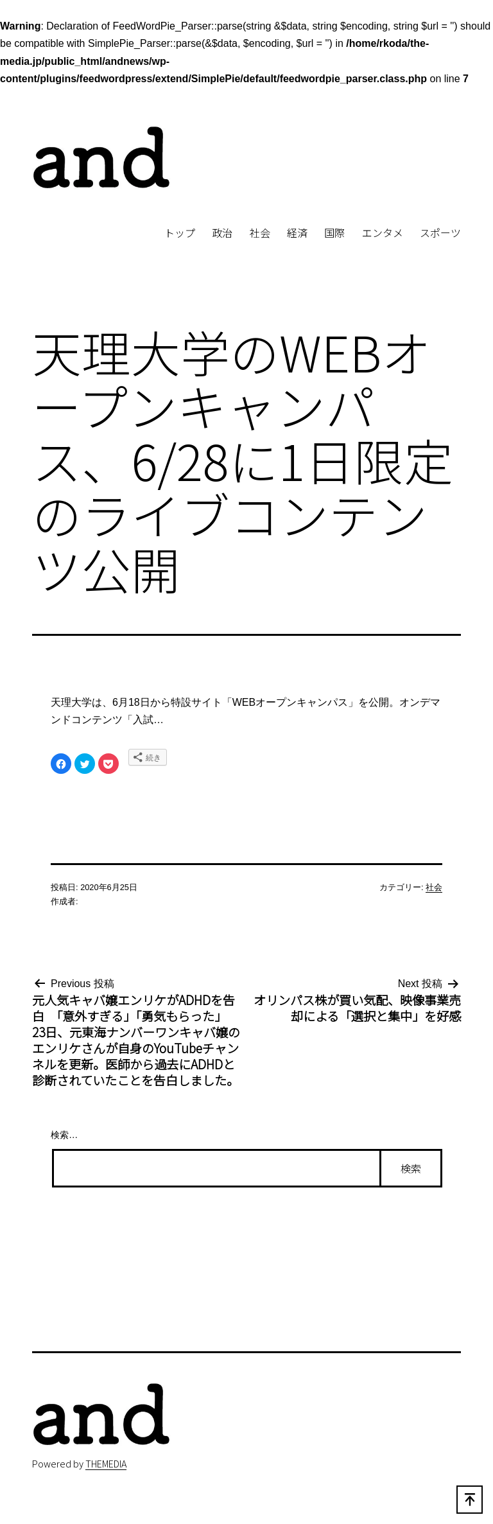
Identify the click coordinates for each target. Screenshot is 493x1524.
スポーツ (440, 232)
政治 (222, 232)
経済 (297, 232)
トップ (179, 232)
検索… (64, 1135)
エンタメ (382, 232)
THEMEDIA (105, 1463)
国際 (334, 232)
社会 (260, 232)
